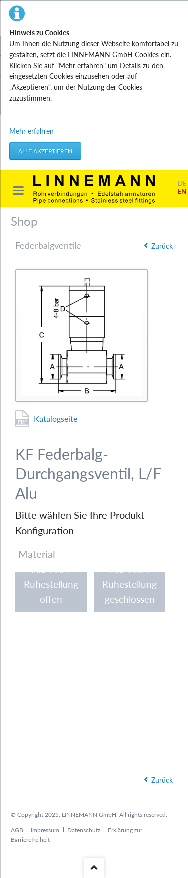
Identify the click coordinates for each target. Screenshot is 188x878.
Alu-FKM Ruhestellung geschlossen (129, 589)
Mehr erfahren (31, 131)
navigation (18, 190)
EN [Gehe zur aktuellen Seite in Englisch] (182, 191)
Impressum (45, 830)
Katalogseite (55, 418)
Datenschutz (83, 830)
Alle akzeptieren (45, 151)
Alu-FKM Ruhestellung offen (51, 589)
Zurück (162, 246)
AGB (17, 830)
